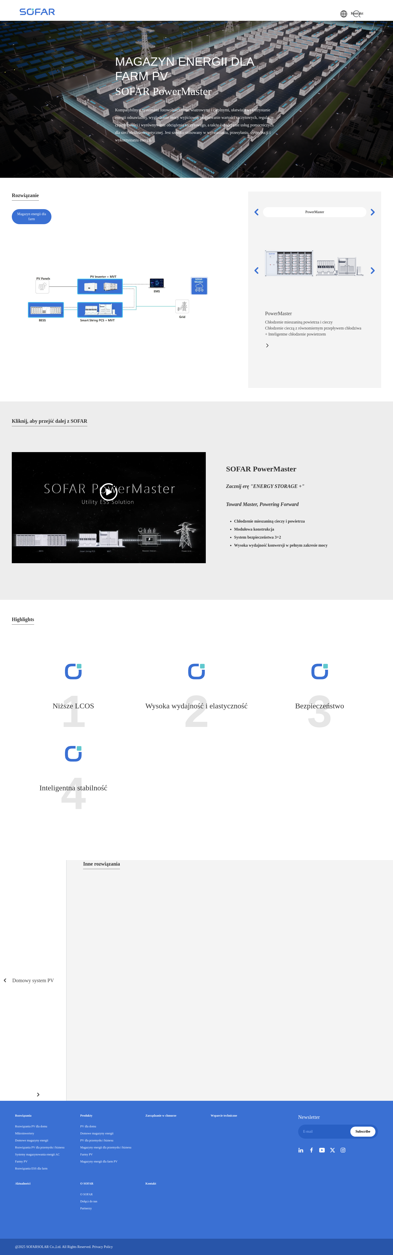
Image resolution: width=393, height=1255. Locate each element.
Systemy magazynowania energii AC (37, 1154)
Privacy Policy (112, 1247)
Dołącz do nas (88, 1201)
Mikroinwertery (24, 1133)
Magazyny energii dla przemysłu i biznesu (105, 1147)
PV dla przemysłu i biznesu (96, 1140)
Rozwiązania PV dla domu (31, 1126)
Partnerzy (86, 1208)
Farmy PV (21, 1161)
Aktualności (297, 13)
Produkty (186, 13)
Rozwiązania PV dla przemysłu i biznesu (39, 1147)
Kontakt (367, 5)
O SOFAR (323, 13)
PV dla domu (88, 1126)
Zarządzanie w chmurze (220, 13)
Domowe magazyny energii (31, 1140)
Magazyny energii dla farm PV (98, 1161)
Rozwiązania (161, 13)
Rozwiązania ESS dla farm (31, 1168)
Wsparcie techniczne (264, 13)
